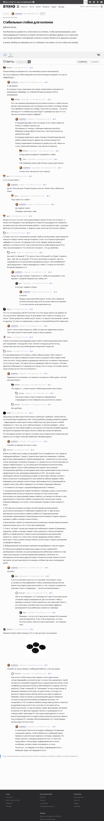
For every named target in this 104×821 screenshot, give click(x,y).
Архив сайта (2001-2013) (47, 819)
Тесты (31, 7)
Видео (53, 7)
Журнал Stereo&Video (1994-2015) (50, 816)
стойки (14, 17)
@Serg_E (22, 326)
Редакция (9, 803)
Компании (77, 806)
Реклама (8, 806)
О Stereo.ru (9, 797)
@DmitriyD (23, 567)
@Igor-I (22, 184)
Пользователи (78, 797)
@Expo (29, 593)
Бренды (61, 7)
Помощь (42, 800)
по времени (95, 62)
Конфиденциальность (47, 806)
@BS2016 (22, 82)
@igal (33, 292)
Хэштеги (77, 800)
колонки (7, 17)
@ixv (19, 252)
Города (76, 803)
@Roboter (23, 665)
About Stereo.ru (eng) (13, 800)
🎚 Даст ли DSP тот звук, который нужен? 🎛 (18, 2)
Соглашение (44, 803)
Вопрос (6, 14)
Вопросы (46, 7)
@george (26, 272)
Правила (43, 797)
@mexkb (22, 441)
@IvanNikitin (25, 99)
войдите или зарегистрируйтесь (67, 756)
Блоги (38, 7)
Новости (24, 7)
